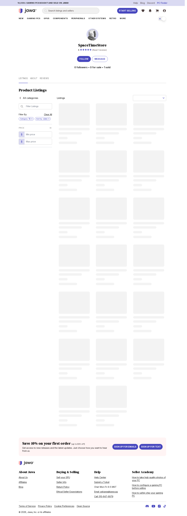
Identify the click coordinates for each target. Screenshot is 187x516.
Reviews (44, 78)
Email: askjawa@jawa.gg (106, 491)
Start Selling (127, 10)
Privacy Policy (45, 506)
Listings (23, 78)
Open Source (83, 506)
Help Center (100, 477)
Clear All (48, 114)
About (33, 78)
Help (135, 3)
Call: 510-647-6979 (103, 496)
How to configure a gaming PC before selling (147, 486)
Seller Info (61, 482)
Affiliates (23, 482)
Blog (142, 3)
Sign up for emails (125, 446)
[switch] (162, 18)
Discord (151, 3)
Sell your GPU (63, 477)
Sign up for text (151, 446)
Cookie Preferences (64, 506)
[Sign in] (164, 11)
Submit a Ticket (101, 482)
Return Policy (62, 487)
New (21, 18)
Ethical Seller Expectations (69, 491)
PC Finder (162, 3)
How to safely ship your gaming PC (147, 494)
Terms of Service (27, 506)
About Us (23, 477)
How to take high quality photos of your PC (149, 479)
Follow (83, 59)
